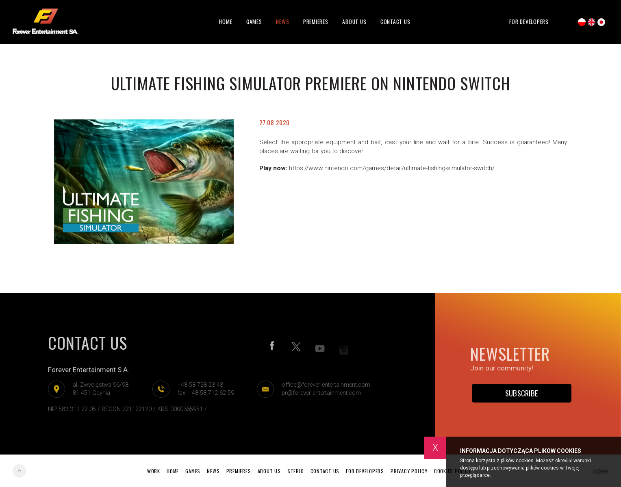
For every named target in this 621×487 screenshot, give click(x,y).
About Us (354, 21)
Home (225, 21)
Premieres (315, 21)
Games (254, 21)
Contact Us (395, 21)
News (282, 21)
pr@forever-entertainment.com (318, 393)
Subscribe (521, 392)
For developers (529, 21)
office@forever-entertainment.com (323, 384)
